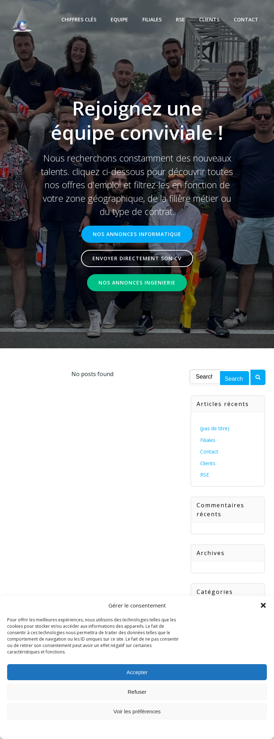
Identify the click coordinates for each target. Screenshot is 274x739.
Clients (209, 19)
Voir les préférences (137, 711)
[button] (263, 605)
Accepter (136, 672)
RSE (180, 19)
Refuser (137, 692)
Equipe (119, 19)
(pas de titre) (214, 428)
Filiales (152, 19)
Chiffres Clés (78, 19)
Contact (246, 19)
